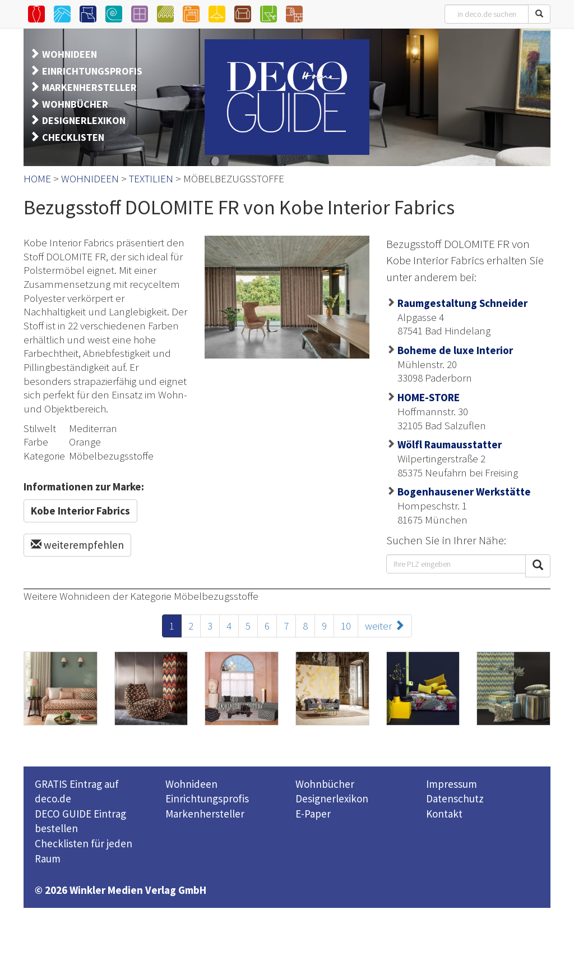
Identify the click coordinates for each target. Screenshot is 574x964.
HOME (37, 178)
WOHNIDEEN (69, 54)
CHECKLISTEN (73, 137)
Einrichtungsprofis (207, 798)
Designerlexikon (331, 798)
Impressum (451, 784)
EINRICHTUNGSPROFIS (92, 71)
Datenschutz (455, 798)
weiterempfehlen (77, 545)
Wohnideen (191, 784)
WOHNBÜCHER (75, 104)
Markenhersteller (204, 813)
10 (346, 625)
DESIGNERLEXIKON (84, 120)
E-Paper (313, 813)
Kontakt (444, 813)
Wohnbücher (324, 784)
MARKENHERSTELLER (89, 87)
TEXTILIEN (151, 178)
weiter (385, 625)
